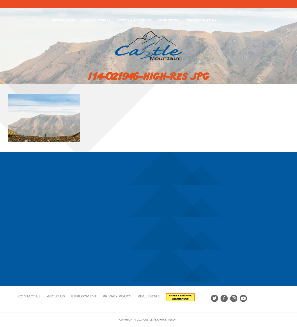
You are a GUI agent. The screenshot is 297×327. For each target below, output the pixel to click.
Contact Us (29, 296)
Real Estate (149, 296)
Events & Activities (135, 19)
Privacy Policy (117, 296)
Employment (83, 296)
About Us (56, 296)
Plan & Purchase (96, 19)
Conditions (170, 19)
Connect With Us (202, 19)
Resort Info (64, 19)
